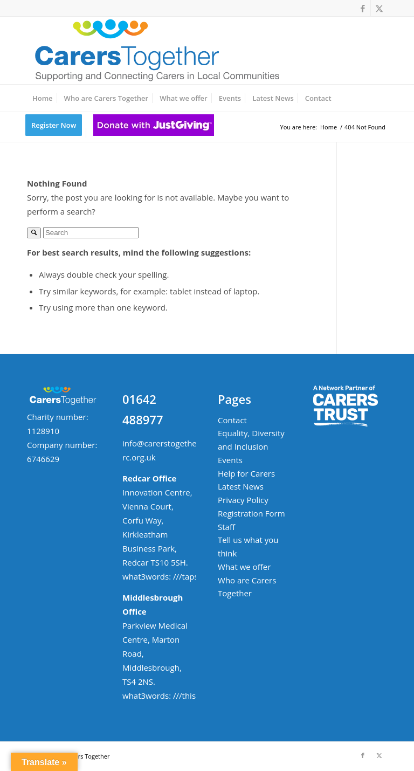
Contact (232, 420)
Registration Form (251, 513)
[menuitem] (42, 98)
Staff (226, 526)
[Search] (91, 232)
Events (230, 460)
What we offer (244, 566)
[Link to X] (379, 8)
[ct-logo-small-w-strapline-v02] (155, 50)
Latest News (241, 486)
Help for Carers (246, 473)
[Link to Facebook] (362, 8)
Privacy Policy (243, 499)
